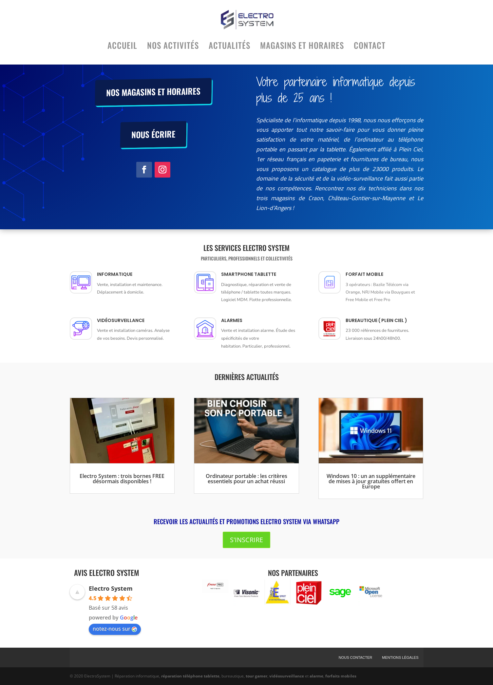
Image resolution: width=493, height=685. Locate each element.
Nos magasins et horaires (153, 91)
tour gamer (256, 676)
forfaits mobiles (340, 676)
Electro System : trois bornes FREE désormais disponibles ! (122, 478)
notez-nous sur (115, 628)
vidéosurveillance (286, 676)
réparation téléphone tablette (190, 676)
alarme (316, 676)
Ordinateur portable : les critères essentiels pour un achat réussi (246, 478)
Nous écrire (153, 134)
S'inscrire (246, 539)
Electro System (111, 588)
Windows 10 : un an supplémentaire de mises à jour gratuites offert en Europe (371, 481)
